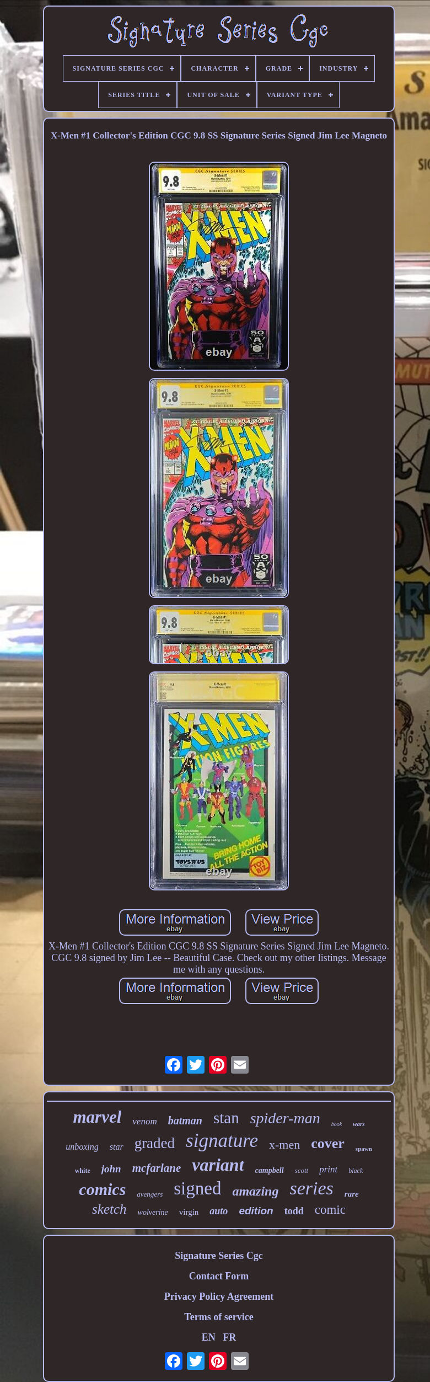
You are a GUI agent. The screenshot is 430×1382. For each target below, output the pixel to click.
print (328, 1169)
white (82, 1171)
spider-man (285, 1118)
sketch (109, 1209)
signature (222, 1140)
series (311, 1188)
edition (256, 1210)
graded (155, 1143)
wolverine (153, 1212)
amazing (255, 1191)
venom (144, 1121)
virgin (189, 1212)
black (355, 1171)
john (111, 1169)
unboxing (82, 1146)
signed (197, 1188)
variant (218, 1165)
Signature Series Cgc (219, 1255)
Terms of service (218, 1316)
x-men (284, 1144)
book (336, 1124)
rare (352, 1193)
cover (328, 1143)
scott (302, 1170)
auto (218, 1210)
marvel (97, 1117)
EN (209, 1337)
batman (185, 1120)
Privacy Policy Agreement (219, 1296)
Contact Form (219, 1276)
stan (226, 1118)
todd (294, 1210)
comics (102, 1189)
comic (330, 1209)
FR (229, 1337)
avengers (150, 1194)
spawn (364, 1148)
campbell (269, 1170)
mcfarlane (156, 1168)
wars (358, 1123)
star (116, 1146)
